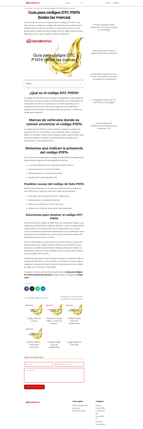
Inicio (108, 3)
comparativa (100, 411)
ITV (97, 419)
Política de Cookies (78, 411)
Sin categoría (100, 424)
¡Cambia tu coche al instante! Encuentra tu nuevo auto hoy (71, 298)
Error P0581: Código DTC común (37, 298)
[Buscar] (82, 2)
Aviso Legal (76, 408)
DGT (97, 414)
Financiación (100, 416)
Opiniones (99, 422)
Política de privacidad (79, 405)
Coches (116, 3)
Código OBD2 (100, 408)
